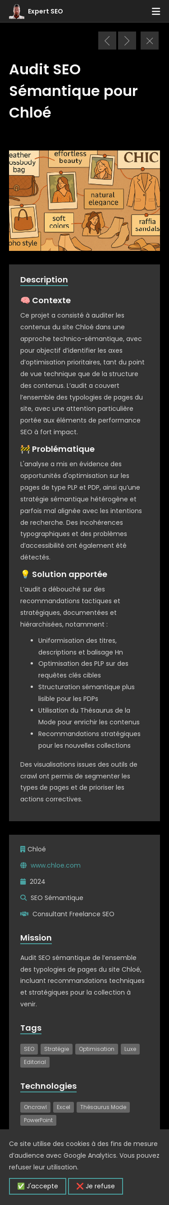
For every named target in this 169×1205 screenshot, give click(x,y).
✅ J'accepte (37, 1186)
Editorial (35, 1062)
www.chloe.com (56, 865)
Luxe (130, 1049)
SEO (29, 1049)
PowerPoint (38, 1120)
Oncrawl (35, 1107)
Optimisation (96, 1049)
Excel (63, 1107)
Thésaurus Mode (103, 1107)
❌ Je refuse (95, 1186)
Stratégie (56, 1049)
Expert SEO (45, 11)
